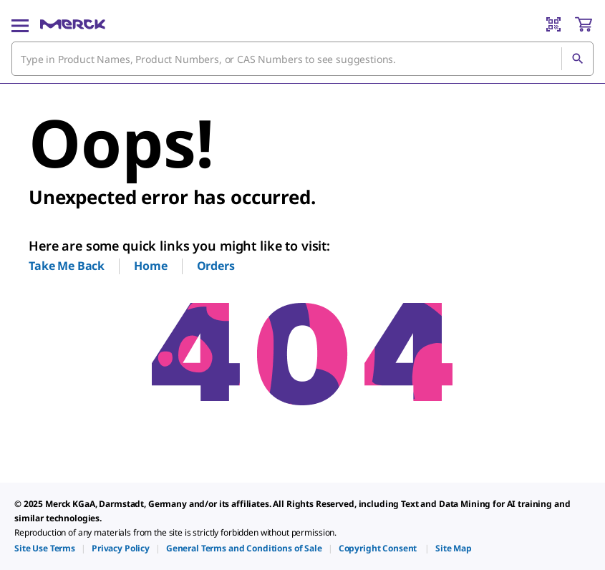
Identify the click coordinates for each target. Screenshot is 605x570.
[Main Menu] (20, 24)
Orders (216, 266)
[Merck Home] (72, 24)
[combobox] (302, 58)
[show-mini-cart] (583, 24)
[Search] (577, 58)
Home (150, 266)
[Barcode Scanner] (553, 24)
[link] (44, 548)
